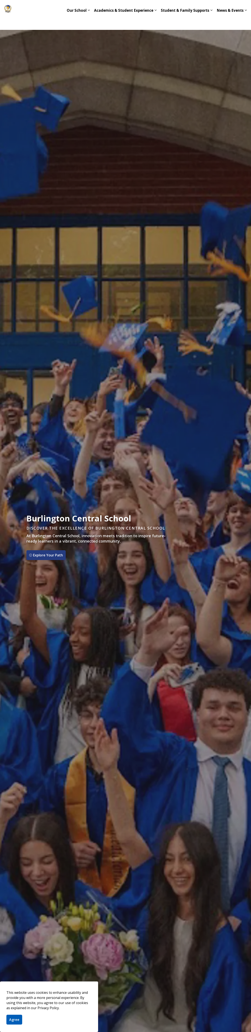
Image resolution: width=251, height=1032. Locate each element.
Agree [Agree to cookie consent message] (14, 1019)
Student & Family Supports (185, 22)
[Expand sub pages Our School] (89, 22)
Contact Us (179, 7)
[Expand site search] (243, 7)
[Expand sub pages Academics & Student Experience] (155, 22)
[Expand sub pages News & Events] (246, 22)
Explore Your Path (46, 555)
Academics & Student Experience (123, 22)
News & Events (230, 22)
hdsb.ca (203, 7)
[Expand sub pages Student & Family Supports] (211, 22)
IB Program (153, 7)
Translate (226, 7)
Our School (77, 22)
